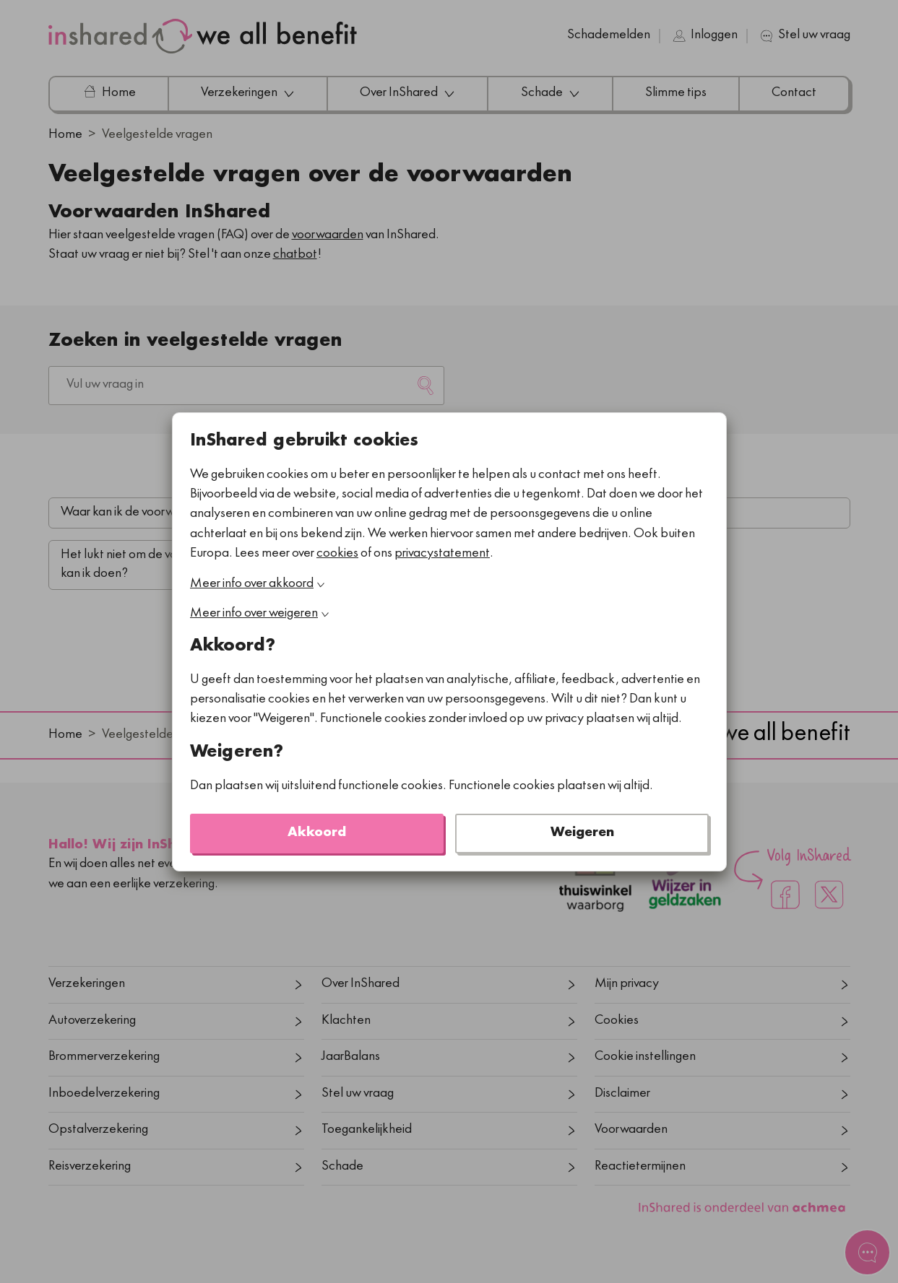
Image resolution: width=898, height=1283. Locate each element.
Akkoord (317, 833)
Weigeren (581, 833)
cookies (337, 553)
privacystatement (442, 553)
